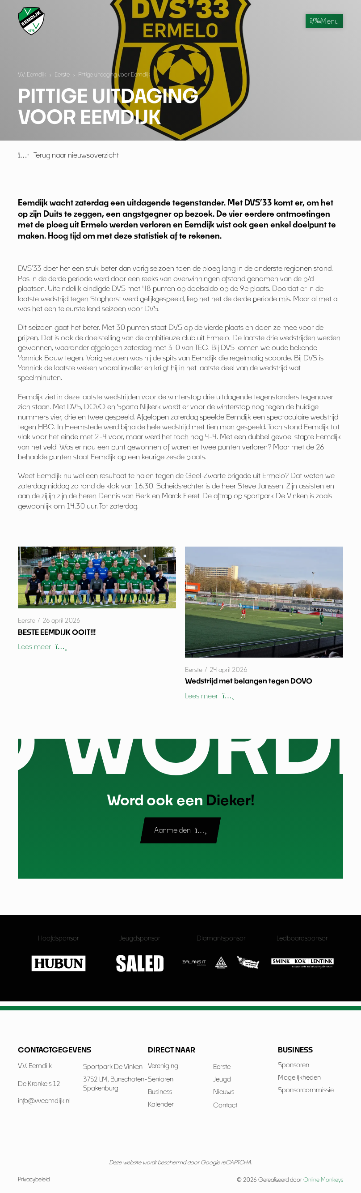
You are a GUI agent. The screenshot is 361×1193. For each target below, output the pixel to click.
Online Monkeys (323, 1179)
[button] (42, 647)
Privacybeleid (34, 1179)
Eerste (62, 74)
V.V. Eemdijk (32, 74)
